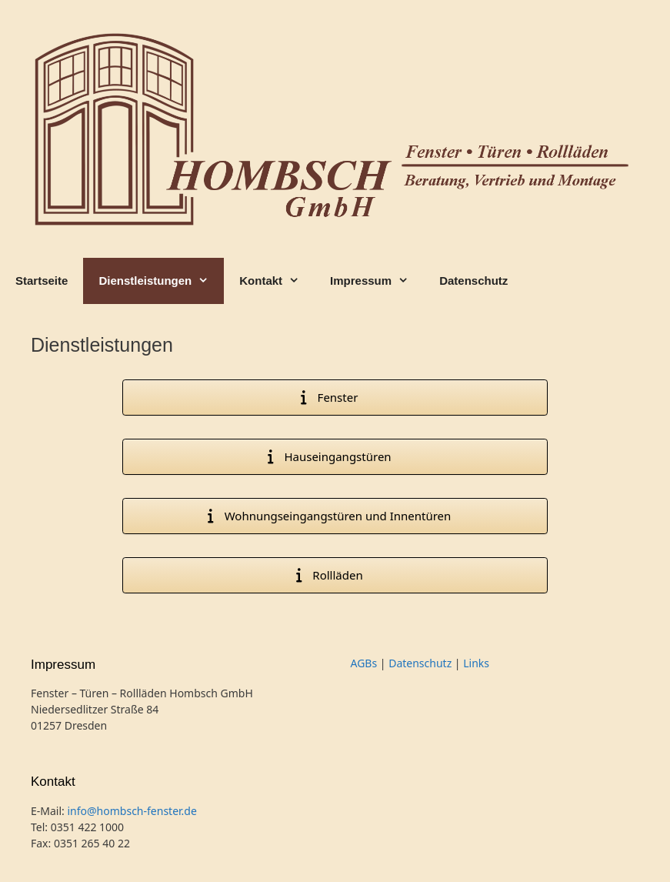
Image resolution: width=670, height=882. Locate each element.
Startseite (41, 280)
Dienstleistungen (161, 281)
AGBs (364, 663)
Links (476, 663)
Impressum (377, 281)
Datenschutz (473, 280)
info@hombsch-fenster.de (131, 810)
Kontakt (277, 281)
